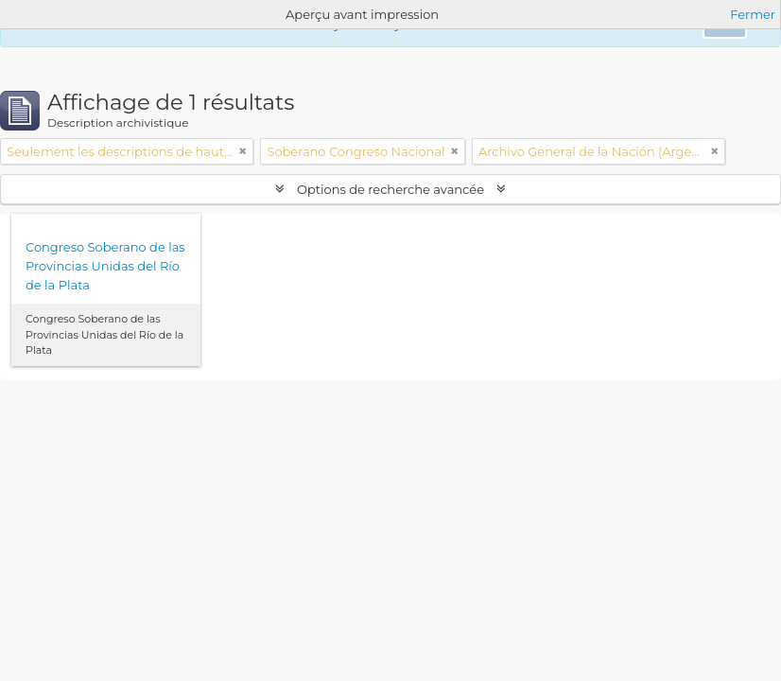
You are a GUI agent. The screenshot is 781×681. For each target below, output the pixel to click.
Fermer (752, 14)
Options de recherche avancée (391, 189)
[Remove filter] (243, 151)
